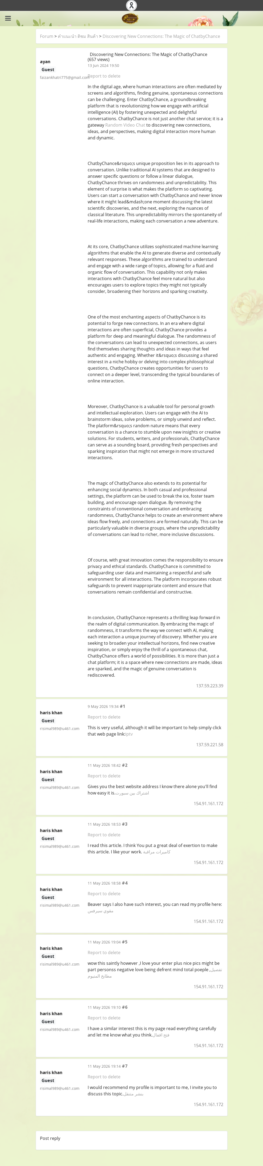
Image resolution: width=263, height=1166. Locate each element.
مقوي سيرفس (101, 911)
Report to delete (104, 76)
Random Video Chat (125, 125)
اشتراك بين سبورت (132, 793)
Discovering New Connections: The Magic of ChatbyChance (161, 36)
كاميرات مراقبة (157, 852)
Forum (46, 36)
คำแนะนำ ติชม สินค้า (78, 36)
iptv (129, 734)
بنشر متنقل (133, 1094)
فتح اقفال (160, 1035)
